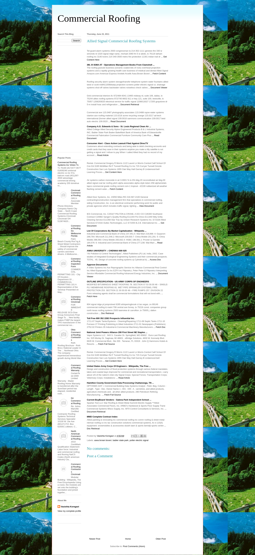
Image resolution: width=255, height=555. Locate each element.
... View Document (145, 206)
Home (128, 539)
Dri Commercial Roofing (76, 400)
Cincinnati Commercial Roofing (76, 193)
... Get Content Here (112, 172)
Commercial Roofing (99, 18)
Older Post (161, 539)
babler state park (120, 440)
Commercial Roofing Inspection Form (76, 263)
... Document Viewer (157, 87)
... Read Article (102, 155)
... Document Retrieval (128, 104)
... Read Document (117, 121)
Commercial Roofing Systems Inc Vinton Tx (68, 163)
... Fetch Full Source (105, 344)
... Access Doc (154, 259)
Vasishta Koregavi (70, 506)
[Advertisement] (127, 27)
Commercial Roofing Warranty (76, 368)
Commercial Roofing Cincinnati (76, 299)
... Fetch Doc (160, 327)
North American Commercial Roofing (76, 435)
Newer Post (94, 539)
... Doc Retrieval (106, 313)
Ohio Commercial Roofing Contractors (76, 334)
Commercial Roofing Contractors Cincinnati (76, 469)
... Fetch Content (158, 73)
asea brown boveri (103, 440)
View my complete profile (69, 511)
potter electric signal (139, 440)
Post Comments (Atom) (134, 546)
